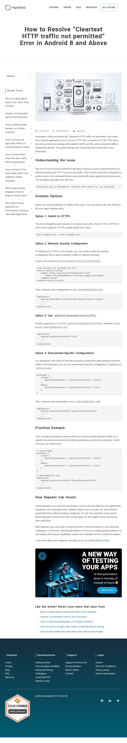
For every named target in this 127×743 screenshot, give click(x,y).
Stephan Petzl (62, 131)
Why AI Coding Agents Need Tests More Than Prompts (17, 102)
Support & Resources (76, 668)
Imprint (99, 668)
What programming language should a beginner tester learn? (16, 192)
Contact (69, 679)
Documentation (73, 671)
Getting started (42, 668)
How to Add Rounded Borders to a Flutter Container (16, 128)
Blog (7, 675)
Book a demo (72, 675)
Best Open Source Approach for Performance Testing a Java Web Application (17, 209)
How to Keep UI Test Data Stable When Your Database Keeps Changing (17, 175)
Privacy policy (102, 675)
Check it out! (107, 596)
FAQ (7, 679)
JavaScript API (42, 683)
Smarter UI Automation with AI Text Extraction (16, 115)
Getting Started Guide (99, 546)
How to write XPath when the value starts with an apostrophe (16, 158)
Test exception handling (47, 671)
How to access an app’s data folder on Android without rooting (17, 143)
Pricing (8, 671)
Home (8, 668)
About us (9, 683)
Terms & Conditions (105, 671)
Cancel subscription (105, 679)
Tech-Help (81, 131)
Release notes (42, 686)
